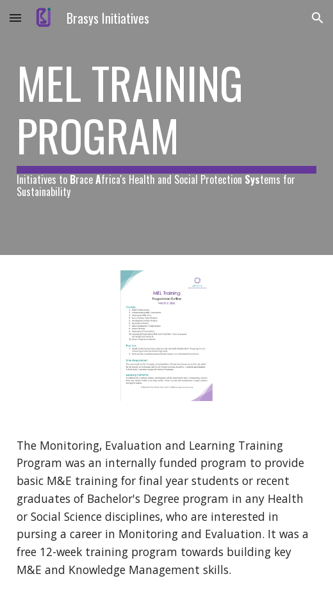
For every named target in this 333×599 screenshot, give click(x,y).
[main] (167, 127)
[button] (15, 17)
